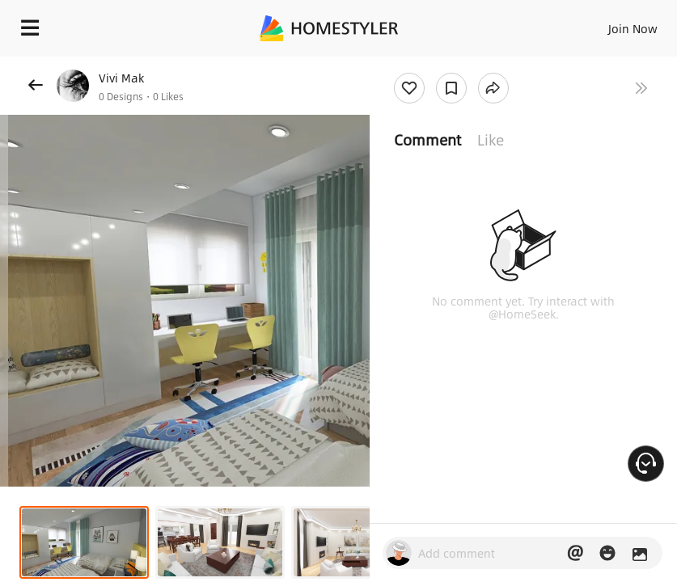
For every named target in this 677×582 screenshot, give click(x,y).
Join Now (633, 28)
